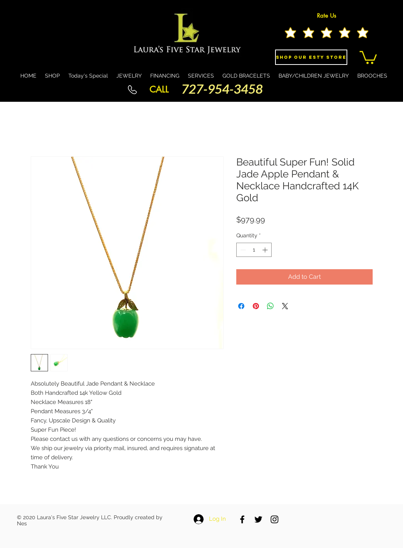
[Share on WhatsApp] (270, 306)
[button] (368, 57)
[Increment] (265, 250)
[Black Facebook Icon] (242, 519)
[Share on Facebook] (241, 306)
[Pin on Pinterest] (255, 306)
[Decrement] (242, 250)
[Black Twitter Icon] (258, 519)
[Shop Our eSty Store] (311, 57)
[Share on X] (285, 306)
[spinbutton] (254, 250)
